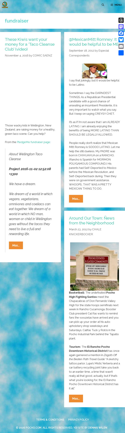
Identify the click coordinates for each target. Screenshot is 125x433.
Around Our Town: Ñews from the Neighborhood (92, 220)
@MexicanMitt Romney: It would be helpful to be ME (94, 42)
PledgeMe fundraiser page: (33, 142)
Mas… (17, 246)
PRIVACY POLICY (78, 419)
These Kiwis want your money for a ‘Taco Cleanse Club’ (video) (30, 44)
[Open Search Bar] (102, 5)
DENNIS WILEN (97, 427)
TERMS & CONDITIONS (50, 419)
